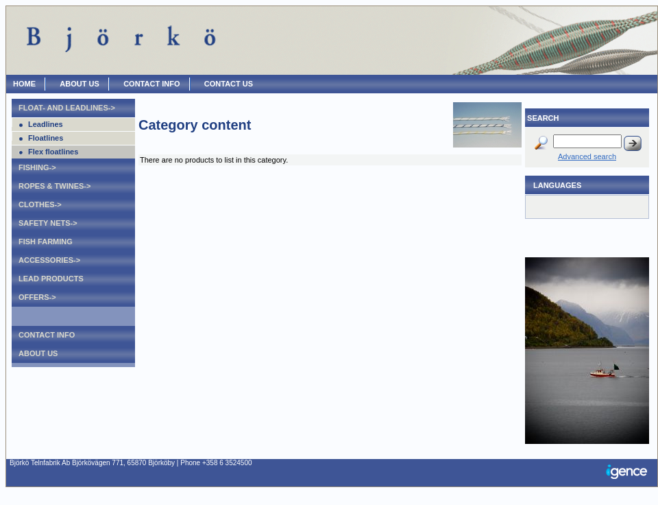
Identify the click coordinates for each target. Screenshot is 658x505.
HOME (24, 84)
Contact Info (47, 335)
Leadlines (45, 124)
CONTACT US (228, 84)
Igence (630, 473)
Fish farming (46, 241)
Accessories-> (49, 260)
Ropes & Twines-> (54, 186)
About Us (38, 353)
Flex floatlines (53, 152)
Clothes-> (40, 204)
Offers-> (37, 297)
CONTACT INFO (151, 84)
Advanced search (587, 156)
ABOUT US (79, 84)
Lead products (51, 278)
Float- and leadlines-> (67, 108)
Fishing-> (37, 167)
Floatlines (45, 138)
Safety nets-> (48, 223)
